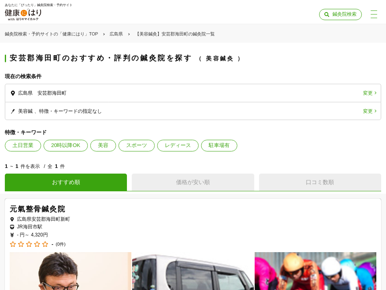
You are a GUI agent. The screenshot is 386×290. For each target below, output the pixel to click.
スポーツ (136, 145)
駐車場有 (219, 145)
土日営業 (22, 145)
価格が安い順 (193, 182)
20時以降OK (65, 145)
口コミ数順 (320, 182)
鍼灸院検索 (344, 14)
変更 (368, 93)
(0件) (60, 244)
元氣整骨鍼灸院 (38, 209)
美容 (103, 145)
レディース (178, 145)
